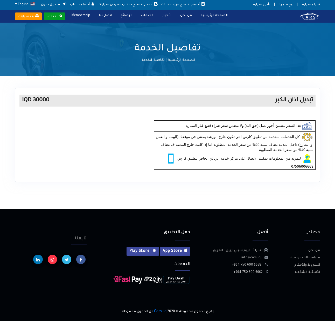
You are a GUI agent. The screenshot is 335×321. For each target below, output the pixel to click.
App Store (175, 250)
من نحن (186, 15)
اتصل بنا (105, 15)
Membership (81, 15)
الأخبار (166, 15)
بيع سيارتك (28, 16)
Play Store (142, 250)
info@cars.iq (254, 258)
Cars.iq (160, 312)
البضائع (126, 15)
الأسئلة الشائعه (307, 272)
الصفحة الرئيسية (214, 15)
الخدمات (147, 15)
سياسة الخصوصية (305, 258)
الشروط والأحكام (307, 265)
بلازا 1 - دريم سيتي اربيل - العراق (240, 250)
